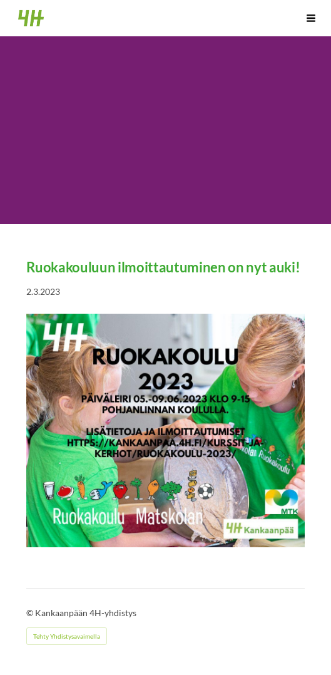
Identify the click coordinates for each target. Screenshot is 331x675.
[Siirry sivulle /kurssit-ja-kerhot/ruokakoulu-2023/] (165, 430)
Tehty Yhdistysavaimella (66, 636)
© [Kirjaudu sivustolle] (30, 612)
